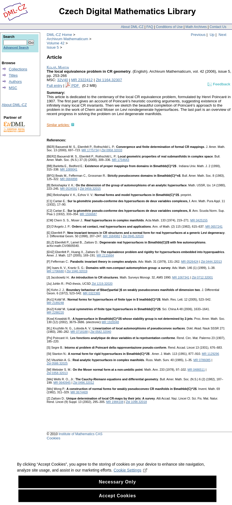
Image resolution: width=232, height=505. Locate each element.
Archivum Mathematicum (67, 39)
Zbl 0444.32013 (211, 261)
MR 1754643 (120, 159)
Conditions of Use (169, 27)
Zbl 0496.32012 (83, 382)
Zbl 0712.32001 (202, 277)
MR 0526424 (189, 261)
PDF (75, 85)
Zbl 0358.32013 (57, 373)
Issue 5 (53, 47)
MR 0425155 (199, 220)
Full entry (54, 85)
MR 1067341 (181, 277)
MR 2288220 (55, 312)
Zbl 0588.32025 (57, 363)
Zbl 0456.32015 (90, 188)
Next (222, 35)
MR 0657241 (214, 226)
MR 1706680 (55, 271)
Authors (15, 81)
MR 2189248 (55, 303)
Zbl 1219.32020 (102, 283)
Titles (13, 75)
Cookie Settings (130, 474)
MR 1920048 (110, 322)
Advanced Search (16, 47)
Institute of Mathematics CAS (80, 434)
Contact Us (218, 27)
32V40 (62, 80)
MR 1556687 (88, 214)
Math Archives (196, 27)
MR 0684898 (68, 179)
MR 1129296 (210, 353)
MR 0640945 (62, 382)
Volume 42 (56, 43)
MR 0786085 (201, 360)
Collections (18, 69)
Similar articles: (58, 125)
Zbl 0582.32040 (100, 331)
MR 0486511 (196, 369)
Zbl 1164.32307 (109, 80)
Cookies (53, 438)
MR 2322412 (82, 80)
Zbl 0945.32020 (133, 236)
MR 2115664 (105, 255)
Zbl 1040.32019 (76, 271)
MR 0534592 (68, 188)
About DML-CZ (132, 27)
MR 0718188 (79, 331)
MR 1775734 (90, 150)
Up (212, 35)
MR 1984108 (114, 401)
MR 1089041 (68, 169)
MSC (13, 88)
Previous (198, 35)
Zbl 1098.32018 (136, 401)
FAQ (149, 27)
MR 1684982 (111, 236)
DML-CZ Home (59, 35)
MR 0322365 (91, 293)
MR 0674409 (79, 392)
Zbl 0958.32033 (111, 150)
